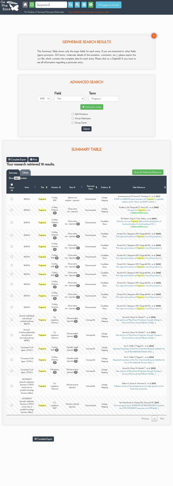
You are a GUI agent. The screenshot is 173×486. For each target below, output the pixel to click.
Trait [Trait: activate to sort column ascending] (42, 187)
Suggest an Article (108, 4)
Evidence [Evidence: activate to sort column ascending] (104, 187)
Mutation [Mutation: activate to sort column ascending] (54, 187)
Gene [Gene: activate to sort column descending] (27, 187)
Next (162, 418)
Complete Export (17, 159)
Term (92, 93)
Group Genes (79, 122)
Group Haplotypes (81, 118)
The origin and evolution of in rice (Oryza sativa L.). (139, 236)
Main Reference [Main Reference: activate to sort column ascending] (139, 187)
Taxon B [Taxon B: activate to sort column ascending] (72, 187)
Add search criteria (91, 107)
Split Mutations (80, 114)
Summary (13, 173)
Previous (145, 418)
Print (33, 159)
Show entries (18, 178)
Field (57, 93)
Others (25, 172)
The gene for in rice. (139, 210)
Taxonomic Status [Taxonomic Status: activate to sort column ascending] (91, 187)
